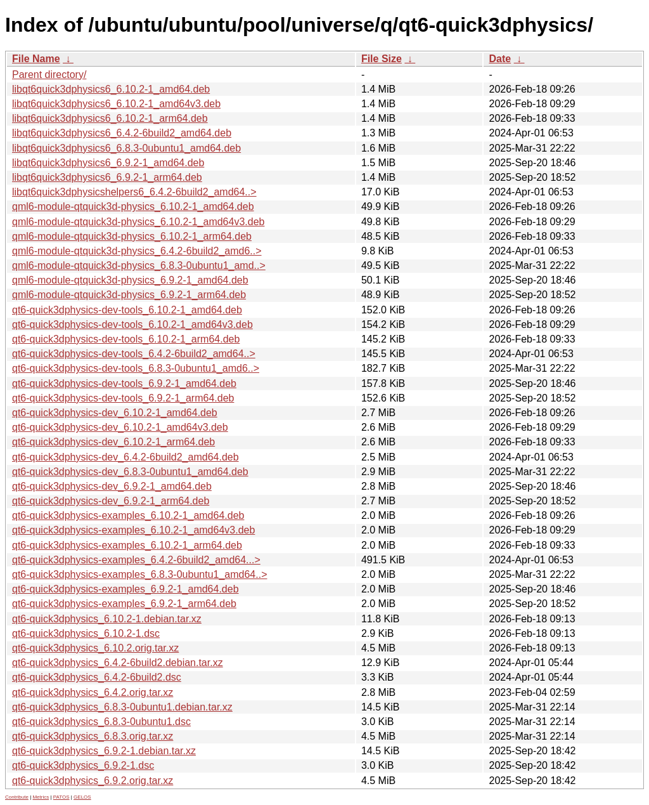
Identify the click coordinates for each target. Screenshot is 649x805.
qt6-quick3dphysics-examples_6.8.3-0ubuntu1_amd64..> (139, 574)
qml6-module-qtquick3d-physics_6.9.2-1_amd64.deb (130, 280)
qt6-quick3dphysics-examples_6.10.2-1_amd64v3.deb (133, 530)
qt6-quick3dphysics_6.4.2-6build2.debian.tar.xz (117, 662)
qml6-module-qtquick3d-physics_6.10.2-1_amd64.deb (133, 206)
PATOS (61, 797)
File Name (36, 58)
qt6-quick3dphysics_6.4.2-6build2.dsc (96, 677)
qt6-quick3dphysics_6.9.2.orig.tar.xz (92, 780)
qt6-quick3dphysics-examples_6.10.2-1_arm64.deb (127, 545)
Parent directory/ (49, 74)
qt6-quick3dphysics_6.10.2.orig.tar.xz (95, 648)
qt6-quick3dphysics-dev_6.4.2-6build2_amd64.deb (125, 457)
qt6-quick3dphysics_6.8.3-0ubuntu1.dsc (101, 721)
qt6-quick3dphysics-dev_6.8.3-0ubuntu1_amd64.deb (130, 471)
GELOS (82, 797)
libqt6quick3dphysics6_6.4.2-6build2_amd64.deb (121, 133)
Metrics (40, 797)
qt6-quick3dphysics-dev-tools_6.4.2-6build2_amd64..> (133, 353)
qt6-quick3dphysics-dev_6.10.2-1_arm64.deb (113, 441)
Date (500, 58)
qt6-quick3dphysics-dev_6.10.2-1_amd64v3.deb (120, 427)
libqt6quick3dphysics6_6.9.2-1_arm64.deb (107, 177)
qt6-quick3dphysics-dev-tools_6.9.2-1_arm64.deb (123, 398)
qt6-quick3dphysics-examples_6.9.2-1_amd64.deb (125, 589)
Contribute (17, 797)
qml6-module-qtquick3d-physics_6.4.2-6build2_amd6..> (137, 250)
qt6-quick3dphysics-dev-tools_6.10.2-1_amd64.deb (127, 309)
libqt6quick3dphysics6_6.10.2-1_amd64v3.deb (116, 103)
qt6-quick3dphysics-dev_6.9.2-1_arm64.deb (110, 500)
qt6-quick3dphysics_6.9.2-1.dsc (83, 765)
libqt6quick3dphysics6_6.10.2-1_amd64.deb (111, 89)
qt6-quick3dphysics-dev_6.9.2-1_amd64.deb (112, 486)
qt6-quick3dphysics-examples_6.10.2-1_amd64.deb (128, 515)
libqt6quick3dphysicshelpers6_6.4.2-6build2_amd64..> (134, 192)
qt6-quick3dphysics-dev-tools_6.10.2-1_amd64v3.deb (132, 324)
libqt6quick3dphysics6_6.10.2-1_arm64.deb (110, 118)
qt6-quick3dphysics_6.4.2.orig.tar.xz (92, 692)
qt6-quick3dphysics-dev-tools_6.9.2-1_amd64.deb (124, 383)
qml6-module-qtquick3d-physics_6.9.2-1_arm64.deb (129, 294)
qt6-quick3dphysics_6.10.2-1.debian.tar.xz (107, 618)
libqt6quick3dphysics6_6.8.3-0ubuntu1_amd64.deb (126, 148)
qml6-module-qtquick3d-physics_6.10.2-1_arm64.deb (132, 236)
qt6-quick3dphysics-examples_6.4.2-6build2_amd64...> (136, 559)
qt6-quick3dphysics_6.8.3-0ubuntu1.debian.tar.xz (122, 707)
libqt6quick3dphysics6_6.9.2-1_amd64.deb (108, 162)
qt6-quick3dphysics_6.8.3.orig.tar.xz (92, 736)
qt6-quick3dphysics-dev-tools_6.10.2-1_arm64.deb (126, 339)
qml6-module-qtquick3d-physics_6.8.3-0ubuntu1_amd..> (139, 265)
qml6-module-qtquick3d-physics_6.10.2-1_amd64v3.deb (138, 221)
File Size (381, 58)
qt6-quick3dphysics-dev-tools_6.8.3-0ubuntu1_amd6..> (135, 368)
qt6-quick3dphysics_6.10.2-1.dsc (86, 633)
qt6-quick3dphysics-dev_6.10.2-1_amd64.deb (114, 412)
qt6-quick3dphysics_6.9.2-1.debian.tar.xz (104, 750)
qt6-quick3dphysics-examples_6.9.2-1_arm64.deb (124, 603)
